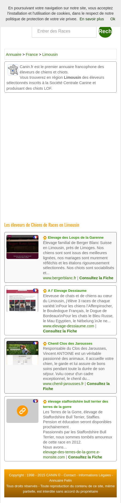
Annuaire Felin (60, 480)
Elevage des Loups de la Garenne (73, 237)
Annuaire (13, 54)
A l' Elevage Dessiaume (65, 291)
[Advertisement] (60, 155)
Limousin (50, 54)
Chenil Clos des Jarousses (67, 343)
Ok (112, 19)
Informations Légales (95, 475)
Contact (70, 475)
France (32, 54)
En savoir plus (92, 19)
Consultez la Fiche (96, 278)
